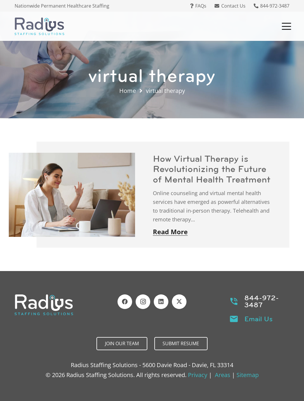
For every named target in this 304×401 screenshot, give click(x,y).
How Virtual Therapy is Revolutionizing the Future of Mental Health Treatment (211, 169)
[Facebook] (125, 301)
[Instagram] (143, 301)
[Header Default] (39, 26)
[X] (179, 301)
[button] (286, 26)
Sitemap (247, 375)
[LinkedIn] (161, 301)
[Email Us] (236, 319)
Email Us (258, 319)
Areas (222, 375)
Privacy (197, 375)
